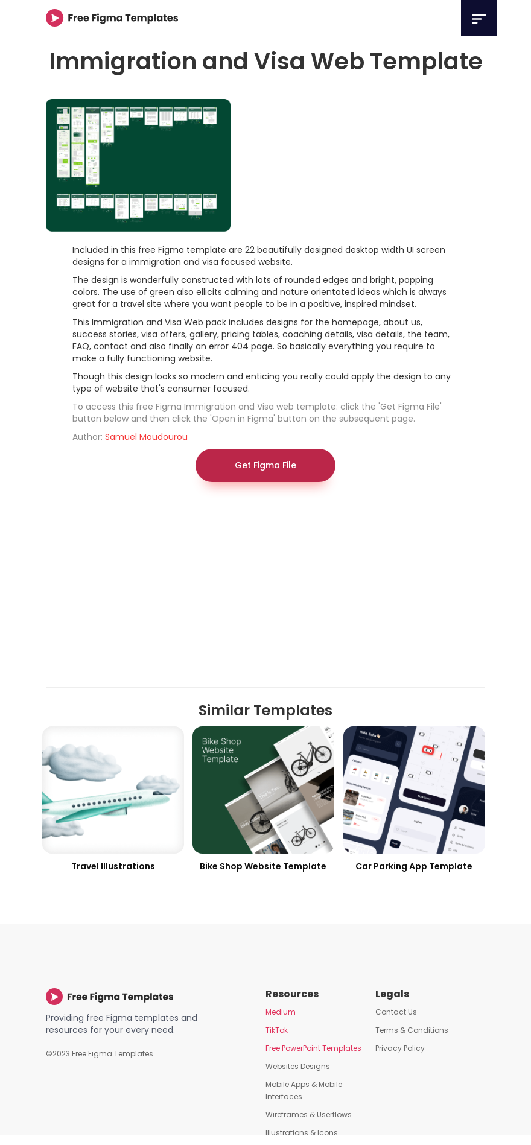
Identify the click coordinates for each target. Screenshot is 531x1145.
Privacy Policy (400, 1048)
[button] (479, 18)
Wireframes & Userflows (309, 1114)
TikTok (277, 1030)
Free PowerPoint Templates (313, 1048)
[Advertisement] (265, 590)
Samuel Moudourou (146, 437)
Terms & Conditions (411, 1030)
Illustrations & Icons (302, 1133)
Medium (281, 1012)
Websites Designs (298, 1066)
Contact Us (396, 1012)
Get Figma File (265, 465)
